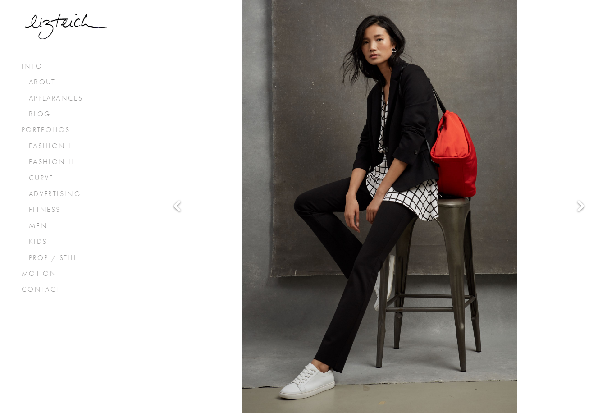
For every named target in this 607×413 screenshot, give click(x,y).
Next (580, 164)
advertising (55, 194)
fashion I (50, 146)
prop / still (53, 258)
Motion (39, 274)
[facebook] (265, 353)
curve (41, 178)
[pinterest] (342, 353)
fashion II (51, 162)
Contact (41, 289)
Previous (177, 164)
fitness (45, 210)
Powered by (303, 393)
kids (38, 242)
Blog (40, 114)
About (42, 82)
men (38, 226)
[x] (290, 353)
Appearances (56, 98)
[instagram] (316, 353)
